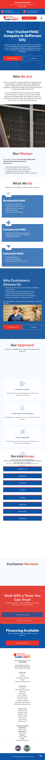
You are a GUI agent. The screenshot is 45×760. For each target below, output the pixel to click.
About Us (22, 676)
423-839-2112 (22, 733)
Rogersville (22, 504)
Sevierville (22, 483)
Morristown (22, 476)
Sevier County (22, 717)
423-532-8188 (22, 736)
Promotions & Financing (22, 678)
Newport (22, 490)
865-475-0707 (22, 729)
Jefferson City (22, 469)
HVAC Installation (22, 695)
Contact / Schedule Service (22, 681)
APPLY (20, 6)
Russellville (22, 518)
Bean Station (22, 511)
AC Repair (22, 688)
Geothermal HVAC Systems (22, 702)
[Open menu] (41, 18)
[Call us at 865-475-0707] (40, 755)
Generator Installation (22, 700)
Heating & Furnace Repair (22, 689)
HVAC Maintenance (22, 697)
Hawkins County (22, 716)
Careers (22, 679)
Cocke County (23, 719)
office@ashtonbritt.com (22, 740)
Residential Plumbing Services (22, 704)
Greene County (22, 721)
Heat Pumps (22, 691)
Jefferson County (22, 710)
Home (22, 674)
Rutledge (22, 497)
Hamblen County (22, 712)
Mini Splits (22, 693)
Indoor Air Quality (22, 698)
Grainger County (22, 714)
